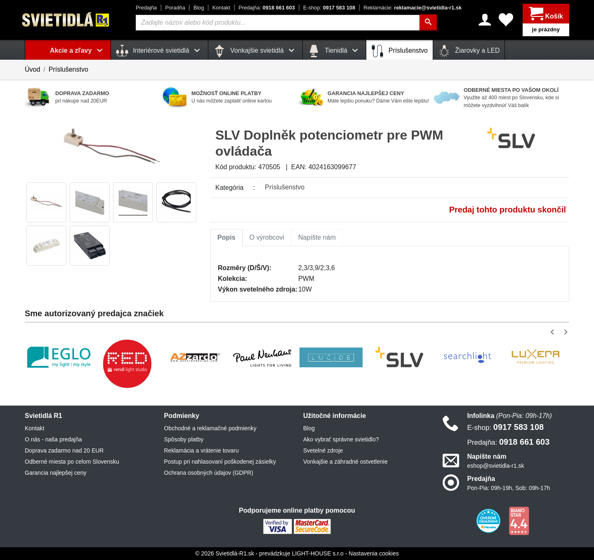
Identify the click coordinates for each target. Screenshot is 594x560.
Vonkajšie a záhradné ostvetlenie (345, 461)
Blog (198, 8)
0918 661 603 (266, 8)
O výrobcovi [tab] (267, 237)
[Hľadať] (428, 22)
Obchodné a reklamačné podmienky (210, 428)
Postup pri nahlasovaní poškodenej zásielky (220, 461)
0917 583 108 (329, 8)
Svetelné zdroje (323, 450)
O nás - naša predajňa (53, 439)
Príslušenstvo (399, 51)
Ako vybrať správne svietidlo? (341, 439)
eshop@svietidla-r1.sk (495, 465)
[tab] (226, 237)
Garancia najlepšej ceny (55, 472)
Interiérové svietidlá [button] (159, 51)
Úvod (32, 69)
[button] (554, 332)
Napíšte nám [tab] (317, 237)
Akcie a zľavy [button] (78, 50)
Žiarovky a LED (469, 51)
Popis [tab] (226, 237)
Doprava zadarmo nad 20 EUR (64, 450)
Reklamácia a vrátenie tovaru (201, 450)
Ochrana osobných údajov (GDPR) (208, 472)
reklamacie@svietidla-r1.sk (412, 8)
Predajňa (146, 8)
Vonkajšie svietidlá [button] (255, 51)
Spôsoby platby (184, 439)
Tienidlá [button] (334, 51)
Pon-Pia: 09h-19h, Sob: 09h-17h (508, 488)
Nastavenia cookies (373, 553)
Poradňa (175, 8)
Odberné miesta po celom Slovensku (72, 461)
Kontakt (221, 8)
